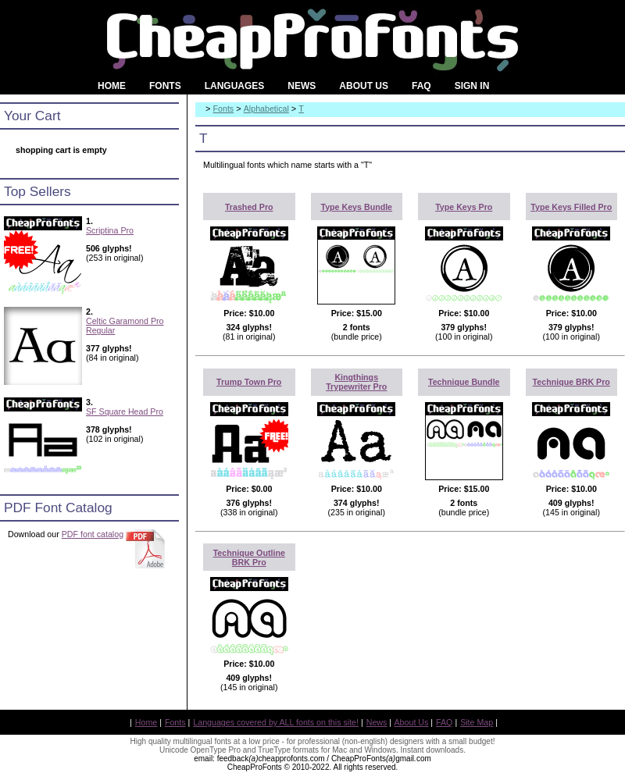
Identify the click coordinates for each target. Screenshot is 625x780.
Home (146, 722)
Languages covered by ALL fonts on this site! (276, 722)
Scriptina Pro (110, 230)
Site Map (476, 722)
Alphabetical (266, 108)
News (377, 722)
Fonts (223, 108)
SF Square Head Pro (124, 411)
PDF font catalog (92, 534)
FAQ (444, 722)
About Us (412, 722)
